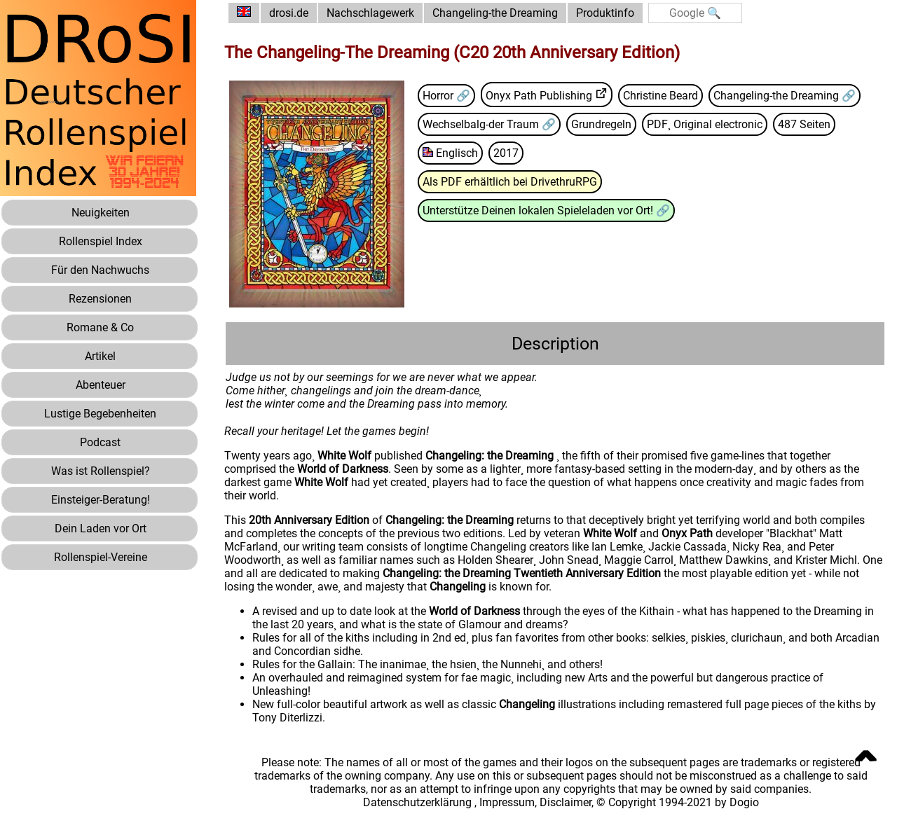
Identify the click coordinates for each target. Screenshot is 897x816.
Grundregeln (601, 124)
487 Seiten (804, 124)
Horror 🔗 (446, 95)
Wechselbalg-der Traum (482, 124)
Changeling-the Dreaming (495, 13)
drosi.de (288, 13)
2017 (506, 153)
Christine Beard (660, 95)
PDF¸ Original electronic (704, 124)
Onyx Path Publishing (539, 95)
